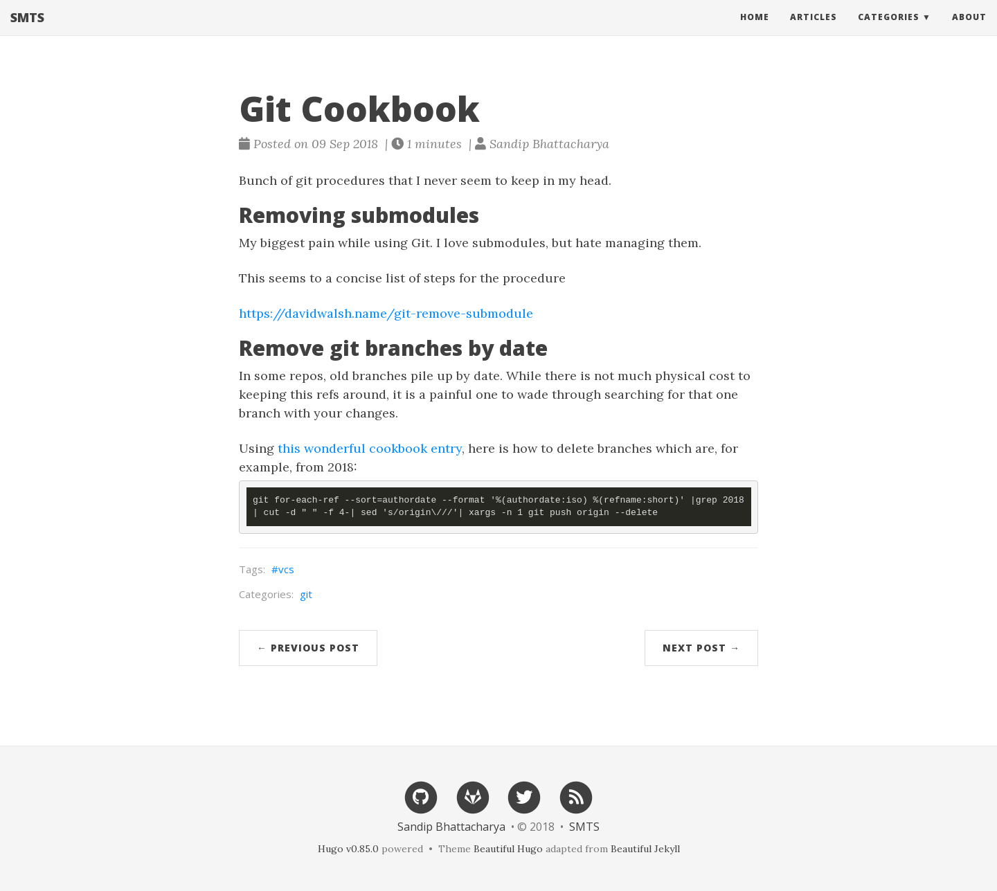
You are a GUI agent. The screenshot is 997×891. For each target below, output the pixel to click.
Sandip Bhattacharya (451, 826)
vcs (286, 569)
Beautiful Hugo (508, 849)
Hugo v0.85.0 (348, 849)
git (306, 594)
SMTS (27, 31)
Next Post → (701, 647)
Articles (813, 31)
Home (754, 31)
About (969, 31)
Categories (888, 31)
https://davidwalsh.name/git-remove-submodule (386, 313)
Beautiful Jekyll (645, 849)
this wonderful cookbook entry (370, 448)
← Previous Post (308, 647)
